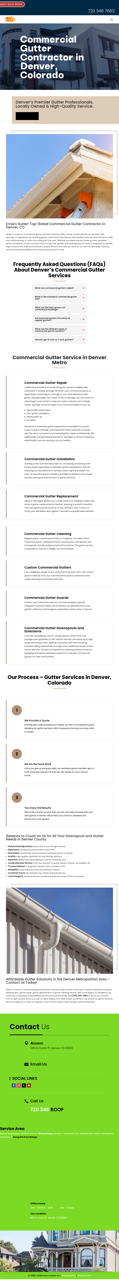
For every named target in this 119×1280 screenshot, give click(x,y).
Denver (3, 1134)
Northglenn (107, 1134)
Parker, (97, 1134)
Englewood (14, 1134)
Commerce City (70, 1134)
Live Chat (28, 116)
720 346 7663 (101, 11)
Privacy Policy (68, 1276)
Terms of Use (84, 1276)
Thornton (5, 1137)
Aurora (33, 1134)
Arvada (57, 1134)
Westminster (86, 1134)
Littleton (25, 1134)
